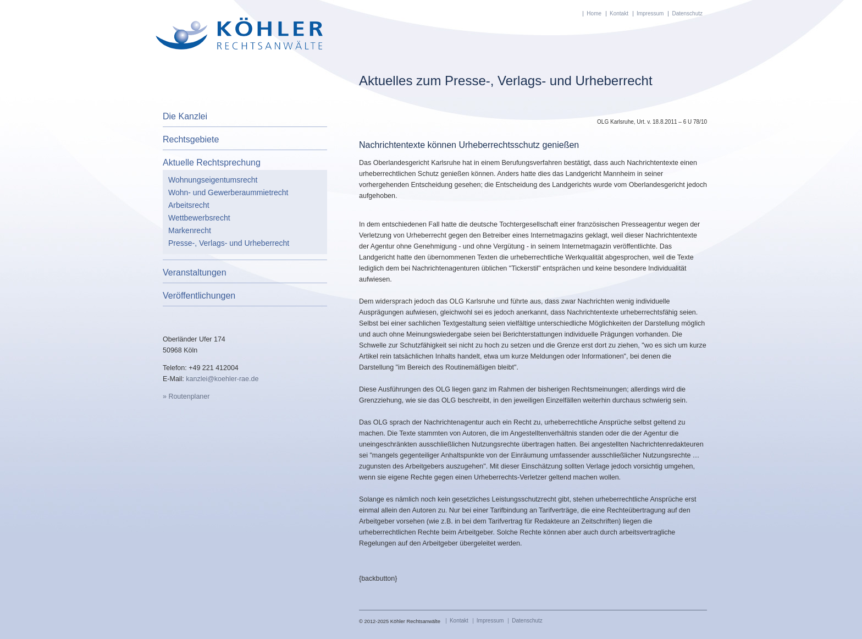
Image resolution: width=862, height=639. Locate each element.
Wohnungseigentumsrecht (212, 179)
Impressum (650, 13)
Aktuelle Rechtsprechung (212, 162)
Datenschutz (687, 13)
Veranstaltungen (194, 272)
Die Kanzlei (185, 116)
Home (594, 13)
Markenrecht (189, 230)
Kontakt (619, 13)
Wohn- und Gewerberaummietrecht (228, 192)
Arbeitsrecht (188, 205)
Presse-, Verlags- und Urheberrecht (228, 243)
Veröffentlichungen (199, 295)
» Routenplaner (186, 396)
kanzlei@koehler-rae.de (222, 379)
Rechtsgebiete (191, 139)
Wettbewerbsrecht (199, 217)
